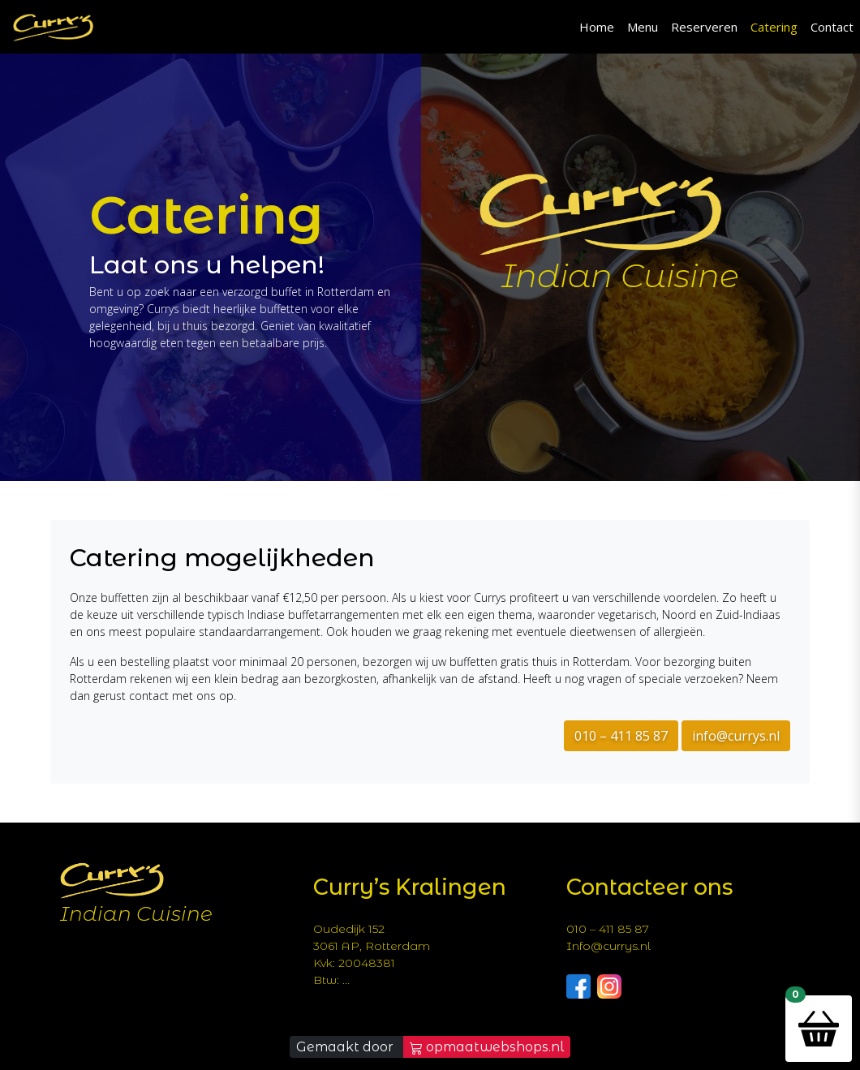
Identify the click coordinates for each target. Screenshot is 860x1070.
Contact (832, 27)
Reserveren (704, 27)
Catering (774, 27)
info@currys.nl (736, 736)
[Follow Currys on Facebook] (578, 985)
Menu (642, 27)
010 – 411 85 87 (621, 736)
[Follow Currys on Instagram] (609, 985)
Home (596, 27)
